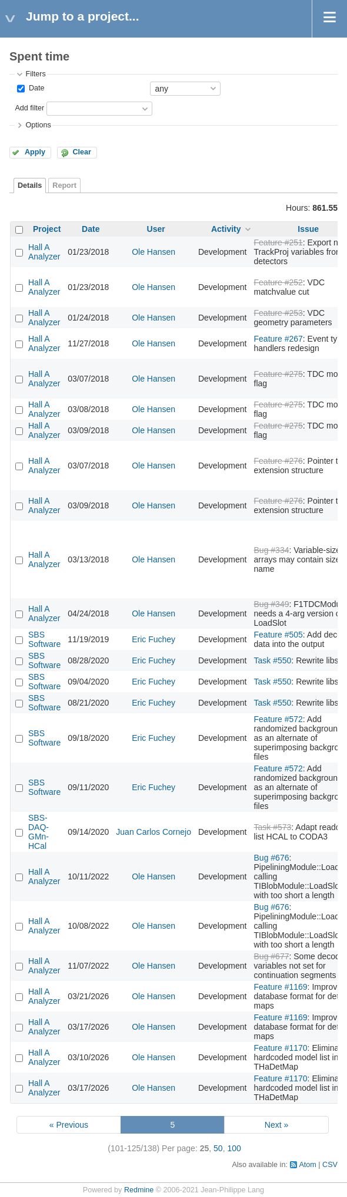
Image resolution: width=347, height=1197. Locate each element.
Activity (226, 229)
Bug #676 (271, 857)
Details (30, 185)
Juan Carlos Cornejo (153, 832)
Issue (308, 229)
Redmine (139, 1190)
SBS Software (44, 639)
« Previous (68, 1124)
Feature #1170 (281, 1048)
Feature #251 (278, 242)
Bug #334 (271, 550)
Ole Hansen (153, 252)
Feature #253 (278, 313)
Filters (35, 74)
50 (218, 1148)
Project (47, 229)
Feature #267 (278, 338)
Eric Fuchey (153, 639)
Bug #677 (271, 956)
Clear (81, 152)
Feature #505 (278, 634)
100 (234, 1148)
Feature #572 (278, 719)
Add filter (29, 108)
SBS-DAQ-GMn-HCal (38, 832)
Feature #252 (278, 282)
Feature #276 (278, 461)
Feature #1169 (281, 987)
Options (38, 125)
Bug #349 (271, 604)
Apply (35, 152)
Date (35, 88)
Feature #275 (278, 374)
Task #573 (273, 827)
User (156, 229)
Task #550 (273, 660)
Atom (307, 1165)
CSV (330, 1165)
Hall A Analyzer (44, 251)
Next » (276, 1124)
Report (64, 185)
